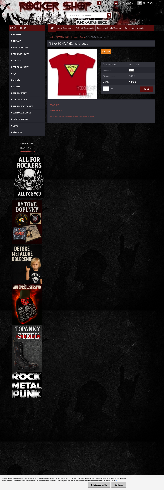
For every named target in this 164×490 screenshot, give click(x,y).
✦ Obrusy (81, 37)
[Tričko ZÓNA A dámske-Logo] (72, 50)
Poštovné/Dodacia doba (85, 28)
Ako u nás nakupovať (65, 28)
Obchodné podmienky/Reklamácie (109, 28)
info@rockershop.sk (26, 151)
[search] (109, 15)
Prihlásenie (107, 3)
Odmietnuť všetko (99, 484)
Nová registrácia (126, 3)
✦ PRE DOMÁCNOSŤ (61, 37)
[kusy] (106, 88)
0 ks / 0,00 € (148, 3)
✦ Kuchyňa (73, 37)
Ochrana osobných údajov (134, 28)
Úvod (51, 37)
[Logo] (26, 15)
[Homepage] (53, 28)
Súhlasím (119, 484)
